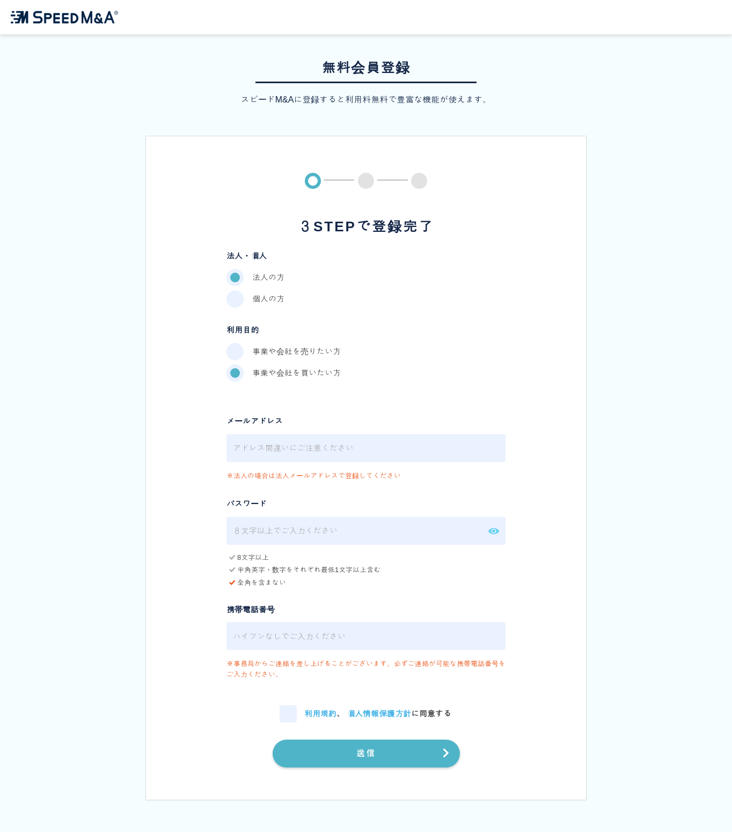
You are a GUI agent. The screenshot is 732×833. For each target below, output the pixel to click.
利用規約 (320, 714)
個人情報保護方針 (379, 714)
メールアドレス (254, 422)
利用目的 (242, 330)
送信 (366, 753)
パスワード (246, 504)
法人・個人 (246, 256)
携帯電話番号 (250, 610)
